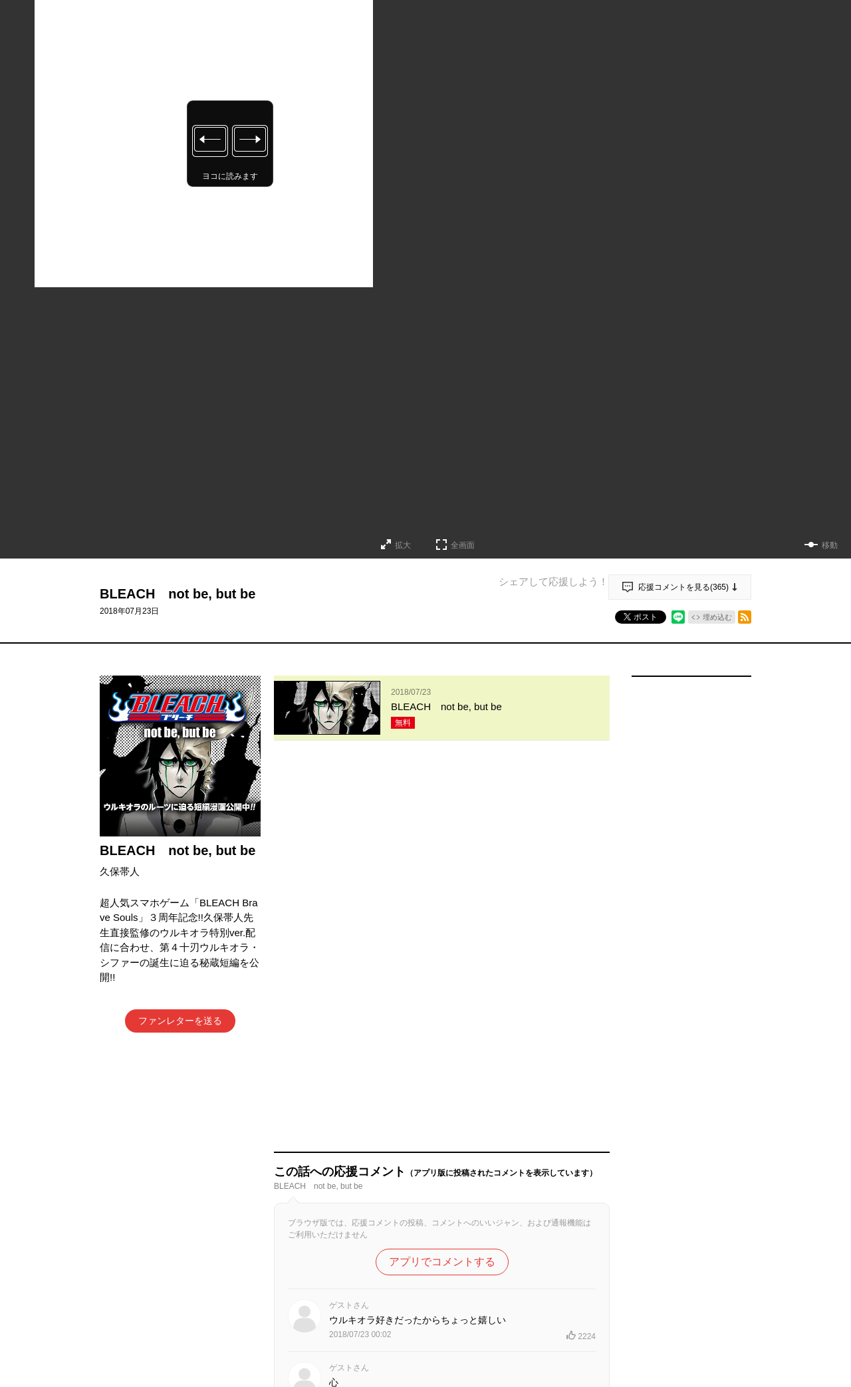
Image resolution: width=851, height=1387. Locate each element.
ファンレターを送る (180, 1020)
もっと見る (436, 1357)
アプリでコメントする (442, 877)
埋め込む (717, 617)
